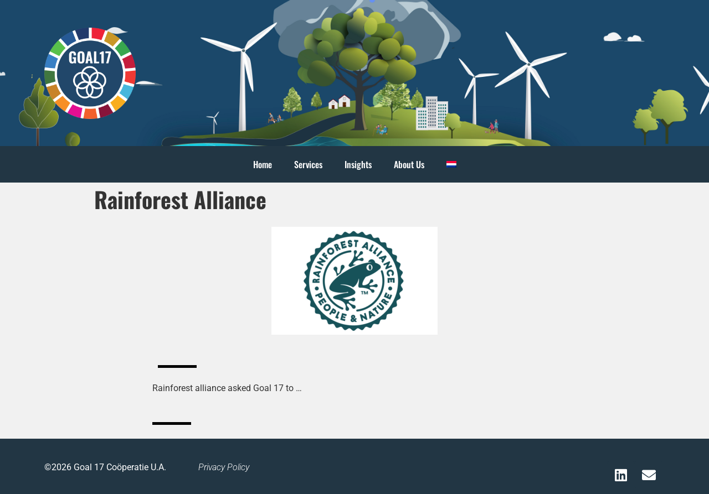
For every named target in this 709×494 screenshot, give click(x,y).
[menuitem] (451, 164)
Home (262, 164)
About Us (409, 164)
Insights (358, 164)
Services (308, 164)
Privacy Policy (223, 467)
